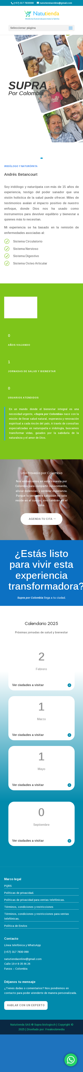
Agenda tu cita (40, 518)
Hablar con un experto (26, 1005)
